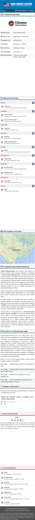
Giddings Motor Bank (10, 142)
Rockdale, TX (4, 376)
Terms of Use (16, 510)
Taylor (3, 186)
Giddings (4, 133)
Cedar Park (7, 106)
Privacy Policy (22, 510)
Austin (3, 102)
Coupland (4, 125)
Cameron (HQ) (8, 114)
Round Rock (4, 177)
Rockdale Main (8, 172)
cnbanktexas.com (18, 51)
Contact (27, 510)
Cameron (4, 111)
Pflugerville (5, 155)
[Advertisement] (17, 76)
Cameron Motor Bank (10, 119)
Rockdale (4, 164)
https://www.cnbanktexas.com (19, 315)
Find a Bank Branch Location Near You (17, 508)
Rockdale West (8, 167)
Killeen (3, 147)
